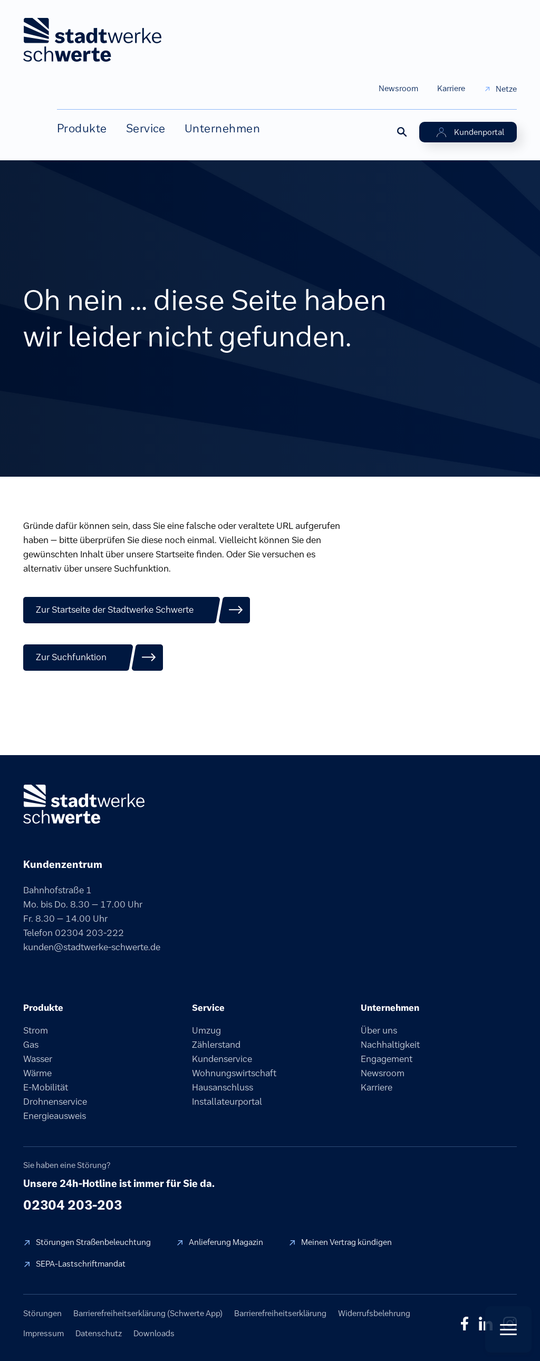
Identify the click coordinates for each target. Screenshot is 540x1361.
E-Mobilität (45, 1087)
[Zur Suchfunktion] (93, 657)
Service (146, 128)
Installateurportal (227, 1101)
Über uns (379, 1030)
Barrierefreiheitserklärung (280, 1313)
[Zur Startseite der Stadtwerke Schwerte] (136, 610)
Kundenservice (222, 1059)
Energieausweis (54, 1116)
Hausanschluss (222, 1087)
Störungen (42, 1313)
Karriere (451, 88)
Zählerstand (216, 1044)
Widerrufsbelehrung (374, 1313)
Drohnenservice (55, 1101)
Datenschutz (98, 1333)
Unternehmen (222, 128)
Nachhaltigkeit (390, 1044)
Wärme (37, 1073)
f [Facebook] (464, 1323)
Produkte (82, 128)
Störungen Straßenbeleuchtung (93, 1242)
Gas (30, 1044)
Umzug (206, 1030)
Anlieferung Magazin (226, 1242)
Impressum (43, 1333)
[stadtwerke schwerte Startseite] (92, 40)
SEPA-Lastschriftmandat (81, 1264)
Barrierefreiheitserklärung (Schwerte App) (148, 1313)
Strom (35, 1030)
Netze (506, 89)
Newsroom (398, 88)
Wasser (37, 1059)
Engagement (386, 1059)
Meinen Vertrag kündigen (346, 1242)
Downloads (154, 1333)
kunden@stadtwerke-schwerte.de (91, 947)
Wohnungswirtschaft (234, 1073)
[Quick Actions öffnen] (508, 1329)
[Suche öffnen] (401, 131)
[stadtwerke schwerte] (83, 804)
